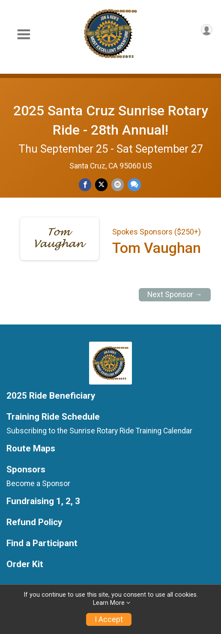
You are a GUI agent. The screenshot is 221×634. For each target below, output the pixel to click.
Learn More (109, 603)
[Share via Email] (117, 184)
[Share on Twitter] (101, 184)
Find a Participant (42, 543)
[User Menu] (206, 30)
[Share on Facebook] (85, 184)
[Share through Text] (134, 184)
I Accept (109, 619)
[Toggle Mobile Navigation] (23, 34)
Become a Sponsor (38, 483)
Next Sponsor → (175, 294)
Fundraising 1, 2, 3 (43, 501)
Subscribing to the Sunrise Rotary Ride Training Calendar (99, 431)
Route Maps (30, 449)
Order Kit (24, 564)
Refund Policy (34, 522)
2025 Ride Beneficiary (50, 396)
